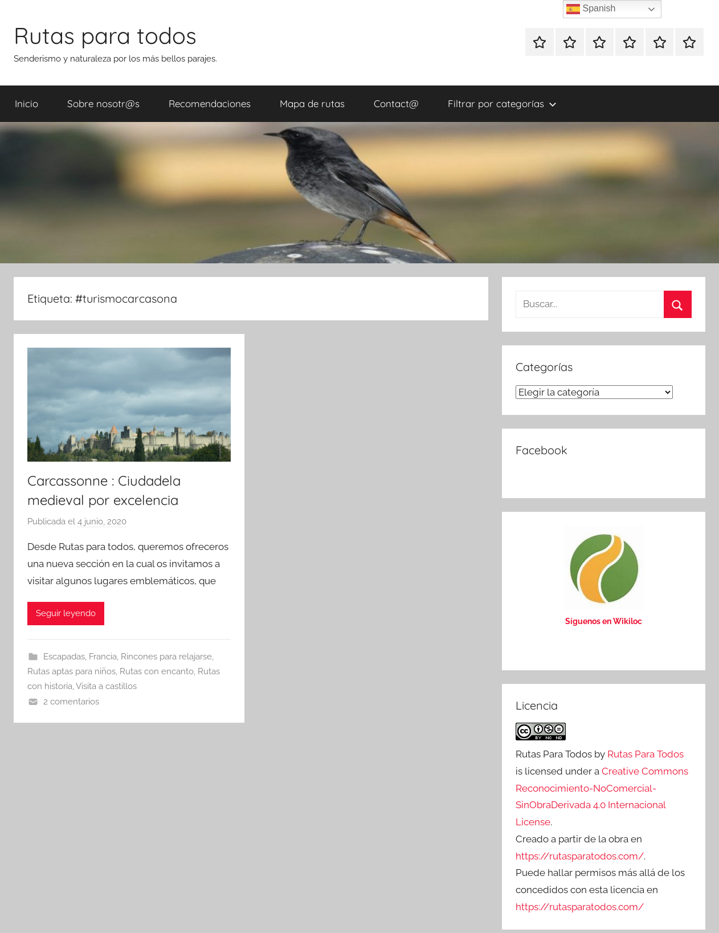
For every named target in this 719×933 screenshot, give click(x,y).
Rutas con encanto (157, 671)
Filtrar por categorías (502, 103)
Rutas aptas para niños (71, 671)
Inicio (26, 103)
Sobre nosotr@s (103, 103)
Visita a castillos (106, 686)
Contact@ (396, 103)
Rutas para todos (105, 35)
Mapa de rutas (312, 103)
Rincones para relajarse (166, 656)
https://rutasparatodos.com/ (580, 856)
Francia (103, 656)
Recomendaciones (210, 103)
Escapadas (64, 656)
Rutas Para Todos (645, 754)
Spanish (590, 9)
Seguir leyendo (66, 613)
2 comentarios (71, 701)
